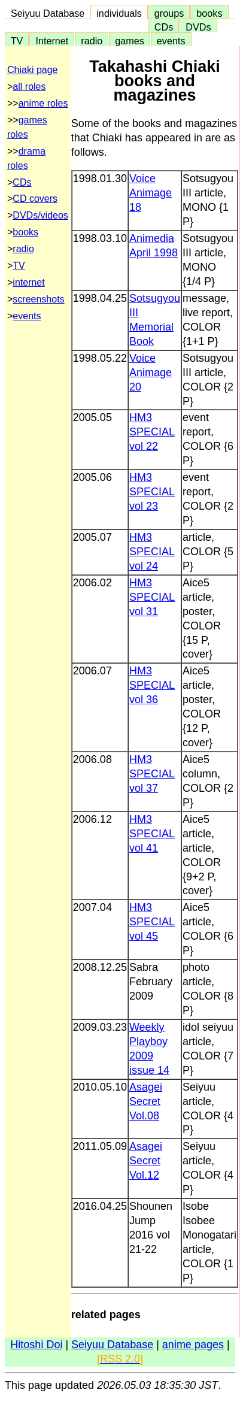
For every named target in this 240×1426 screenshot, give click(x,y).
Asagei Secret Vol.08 (145, 1101)
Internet (52, 40)
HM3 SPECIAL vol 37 (152, 773)
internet (28, 282)
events (171, 40)
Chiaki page (32, 70)
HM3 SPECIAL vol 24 (152, 551)
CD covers (35, 198)
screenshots (38, 299)
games (130, 40)
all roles (29, 86)
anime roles (43, 103)
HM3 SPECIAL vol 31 (152, 597)
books (209, 13)
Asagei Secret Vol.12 (145, 1160)
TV (16, 40)
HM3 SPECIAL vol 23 (152, 491)
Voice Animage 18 (150, 192)
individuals (119, 13)
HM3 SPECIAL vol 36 (152, 685)
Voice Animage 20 (150, 372)
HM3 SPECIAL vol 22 (152, 431)
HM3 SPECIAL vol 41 (152, 833)
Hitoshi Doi (36, 1345)
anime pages (193, 1345)
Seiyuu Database (47, 13)
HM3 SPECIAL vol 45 (152, 921)
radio (91, 40)
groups (169, 13)
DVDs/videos (40, 215)
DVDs (198, 27)
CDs (163, 27)
